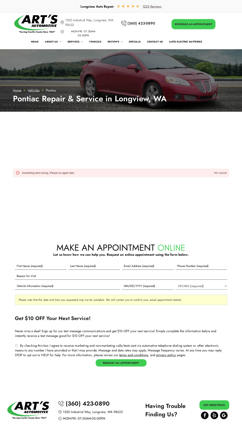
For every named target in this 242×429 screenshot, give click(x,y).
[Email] (148, 266)
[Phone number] (201, 266)
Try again (220, 173)
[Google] (224, 416)
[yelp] (214, 416)
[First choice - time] (201, 286)
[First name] (41, 266)
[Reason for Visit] (121, 276)
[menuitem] (38, 42)
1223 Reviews (151, 6)
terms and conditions (133, 355)
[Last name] (94, 266)
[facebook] (205, 416)
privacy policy (166, 355)
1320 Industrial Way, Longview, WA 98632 (93, 412)
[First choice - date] (148, 286)
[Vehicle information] (67, 286)
